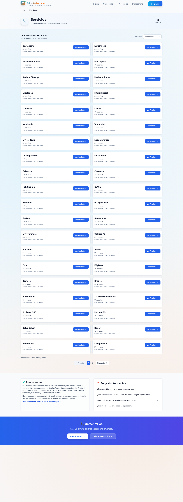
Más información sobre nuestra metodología (42, 402)
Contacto (155, 4)
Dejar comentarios (103, 436)
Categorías (109, 4)
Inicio (23, 10)
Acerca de (123, 4)
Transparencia (138, 4)
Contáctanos (77, 436)
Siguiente (102, 363)
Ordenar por (138, 37)
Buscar (96, 4)
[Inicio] (36, 4)
